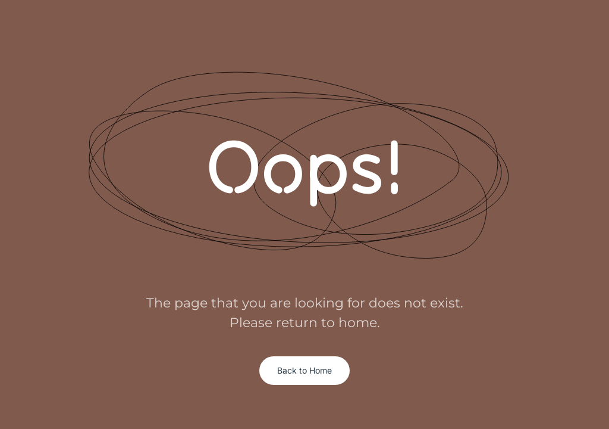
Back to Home (304, 370)
